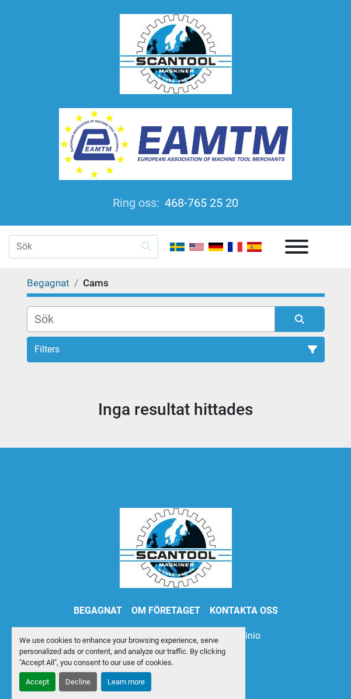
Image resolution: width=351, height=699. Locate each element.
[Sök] (151, 319)
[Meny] (296, 247)
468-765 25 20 (200, 203)
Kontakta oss (244, 610)
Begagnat (98, 610)
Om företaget (165, 610)
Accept (37, 681)
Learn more (126, 681)
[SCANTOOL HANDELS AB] (176, 547)
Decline (78, 681)
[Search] (83, 246)
